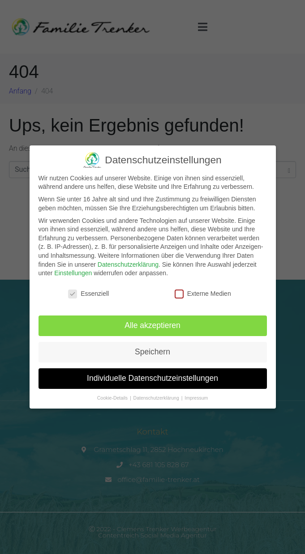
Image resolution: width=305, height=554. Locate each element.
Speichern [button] (152, 348)
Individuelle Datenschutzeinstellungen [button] (152, 374)
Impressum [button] (196, 394)
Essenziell (88, 290)
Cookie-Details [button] (113, 394)
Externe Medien (203, 290)
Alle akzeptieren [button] (152, 321)
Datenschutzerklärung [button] (156, 394)
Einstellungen (73, 269)
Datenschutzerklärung (128, 260)
